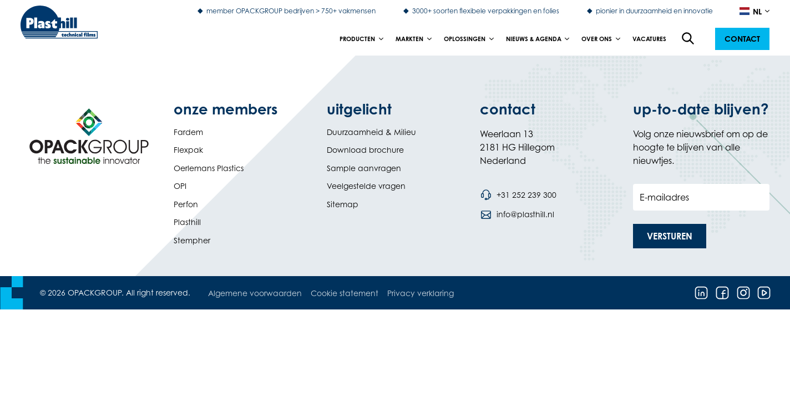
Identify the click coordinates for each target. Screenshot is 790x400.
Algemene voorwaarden (255, 293)
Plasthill (187, 222)
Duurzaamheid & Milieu (371, 132)
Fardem (188, 132)
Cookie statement (344, 293)
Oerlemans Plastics (209, 168)
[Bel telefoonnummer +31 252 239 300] (518, 195)
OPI (180, 186)
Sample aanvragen (364, 168)
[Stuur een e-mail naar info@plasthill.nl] (517, 214)
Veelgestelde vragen (366, 186)
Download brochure (365, 149)
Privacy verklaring (420, 293)
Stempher (192, 240)
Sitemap (342, 204)
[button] (742, 39)
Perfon (186, 204)
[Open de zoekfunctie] (688, 39)
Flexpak (188, 149)
